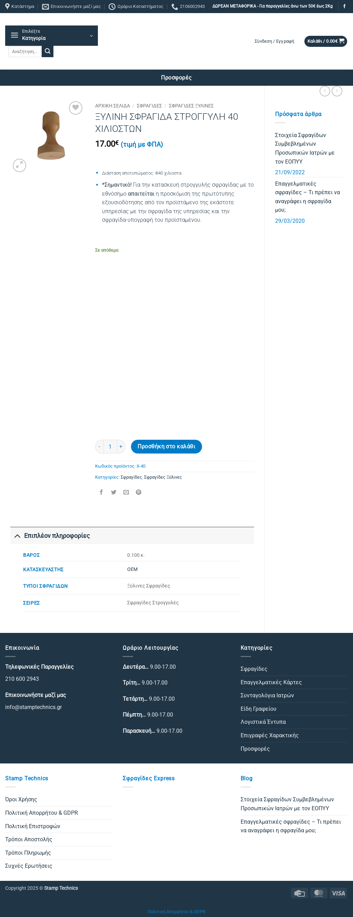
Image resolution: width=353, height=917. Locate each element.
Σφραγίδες (149, 105)
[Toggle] (17, 535)
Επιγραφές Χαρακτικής (270, 735)
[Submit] (47, 52)
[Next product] (325, 91)
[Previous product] (337, 91)
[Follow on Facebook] (344, 6)
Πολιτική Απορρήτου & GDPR (41, 813)
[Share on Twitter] (113, 492)
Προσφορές (255, 749)
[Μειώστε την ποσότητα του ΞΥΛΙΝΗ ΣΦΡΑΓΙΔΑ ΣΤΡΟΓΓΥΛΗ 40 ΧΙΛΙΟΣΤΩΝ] (99, 447)
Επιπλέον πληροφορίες (50, 535)
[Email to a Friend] (126, 492)
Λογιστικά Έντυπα (263, 722)
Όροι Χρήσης (21, 799)
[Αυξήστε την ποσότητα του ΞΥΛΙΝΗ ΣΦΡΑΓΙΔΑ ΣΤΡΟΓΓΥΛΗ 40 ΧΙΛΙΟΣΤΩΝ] (121, 447)
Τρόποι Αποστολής (28, 839)
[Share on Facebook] (101, 492)
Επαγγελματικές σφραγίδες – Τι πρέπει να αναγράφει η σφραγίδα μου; (307, 196)
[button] (51, 35)
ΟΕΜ (132, 569)
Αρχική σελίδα (112, 105)
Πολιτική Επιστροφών (32, 826)
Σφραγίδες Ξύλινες (191, 105)
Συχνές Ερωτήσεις (28, 866)
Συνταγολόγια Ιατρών (267, 695)
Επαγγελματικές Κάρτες (271, 682)
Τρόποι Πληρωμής (28, 853)
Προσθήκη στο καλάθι (166, 447)
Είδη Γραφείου (258, 709)
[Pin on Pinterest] (138, 492)
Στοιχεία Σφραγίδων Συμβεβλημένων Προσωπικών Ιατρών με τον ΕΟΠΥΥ (305, 148)
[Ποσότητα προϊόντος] (110, 447)
